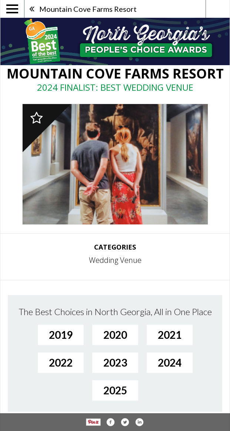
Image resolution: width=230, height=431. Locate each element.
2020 (115, 334)
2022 (61, 362)
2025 (115, 390)
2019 (61, 334)
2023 (115, 362)
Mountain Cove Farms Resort (88, 8)
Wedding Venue (115, 260)
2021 (169, 334)
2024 (169, 362)
